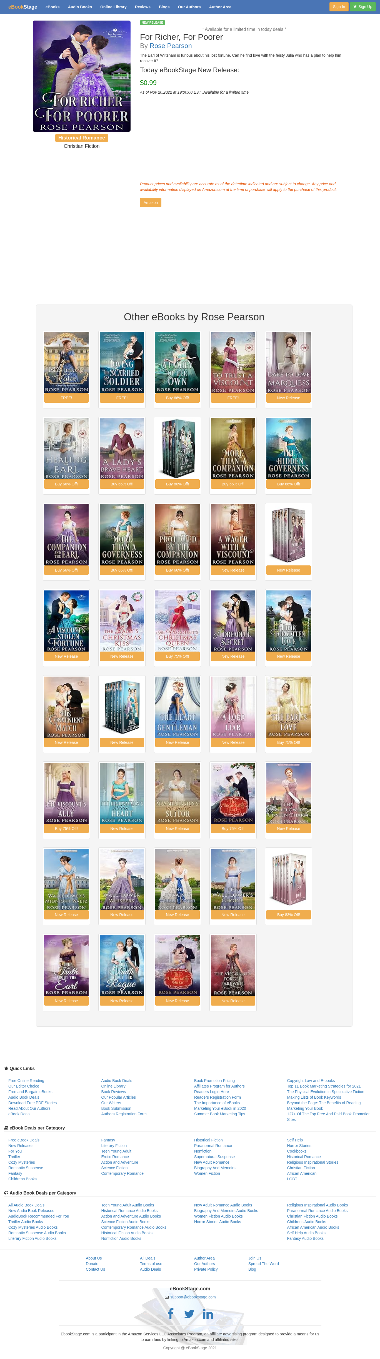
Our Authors (189, 7)
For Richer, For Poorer (181, 36)
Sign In (339, 6)
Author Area (220, 7)
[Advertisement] (244, 137)
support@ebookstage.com (193, 1297)
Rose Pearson (171, 45)
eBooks (53, 7)
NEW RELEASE (152, 22)
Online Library (113, 7)
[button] (150, 202)
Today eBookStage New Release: (189, 70)
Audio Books (80, 7)
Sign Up (362, 6)
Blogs (164, 7)
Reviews (143, 7)
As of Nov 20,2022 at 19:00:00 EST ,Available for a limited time (194, 92)
